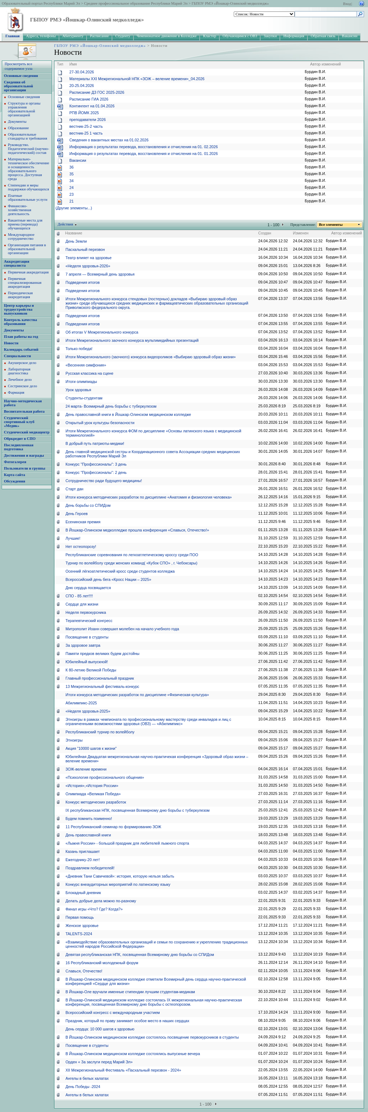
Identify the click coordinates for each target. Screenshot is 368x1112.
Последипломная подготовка (18, 447)
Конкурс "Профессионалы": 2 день (96, 472)
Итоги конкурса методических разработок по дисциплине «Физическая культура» (137, 695)
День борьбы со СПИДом (88, 505)
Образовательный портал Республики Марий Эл (41, 3)
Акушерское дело (22, 363)
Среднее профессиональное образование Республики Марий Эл (136, 3)
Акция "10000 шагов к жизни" (91, 748)
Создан (264, 233)
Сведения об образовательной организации (18, 86)
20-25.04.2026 (81, 85)
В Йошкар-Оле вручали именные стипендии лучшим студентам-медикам (130, 992)
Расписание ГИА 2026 (88, 99)
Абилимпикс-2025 (81, 703)
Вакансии (349, 36)
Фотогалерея (15, 462)
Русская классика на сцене (89, 373)
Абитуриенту (72, 36)
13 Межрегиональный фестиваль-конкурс (102, 686)
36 (71, 167)
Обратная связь (323, 36)
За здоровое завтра (83, 645)
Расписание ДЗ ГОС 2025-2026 (96, 92)
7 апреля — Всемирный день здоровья (100, 274)
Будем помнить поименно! (89, 818)
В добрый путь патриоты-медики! (95, 443)
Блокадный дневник (83, 892)
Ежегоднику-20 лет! (83, 860)
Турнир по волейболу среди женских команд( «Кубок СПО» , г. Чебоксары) (131, 563)
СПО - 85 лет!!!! (79, 596)
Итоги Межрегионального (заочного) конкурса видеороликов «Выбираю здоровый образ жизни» (151, 357)
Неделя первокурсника (86, 612)
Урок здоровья (78, 390)
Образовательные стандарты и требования (27, 136)
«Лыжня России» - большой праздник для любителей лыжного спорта (127, 843)
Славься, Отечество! (84, 971)
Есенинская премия (83, 522)
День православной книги (88, 835)
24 (71, 187)
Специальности (17, 356)
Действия (65, 224)
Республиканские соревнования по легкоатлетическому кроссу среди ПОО (132, 555)
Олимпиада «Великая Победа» (93, 794)
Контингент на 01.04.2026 (92, 106)
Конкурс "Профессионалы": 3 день (96, 464)
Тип (60, 64)
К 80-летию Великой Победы (91, 670)
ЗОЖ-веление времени (86, 769)
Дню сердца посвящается (88, 588)
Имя (73, 64)
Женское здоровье (82, 925)
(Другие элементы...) (73, 208)
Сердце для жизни (82, 604)
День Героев (77, 513)
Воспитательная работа (24, 411)
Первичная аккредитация (28, 272)
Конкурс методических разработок (96, 802)
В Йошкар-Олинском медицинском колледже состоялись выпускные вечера (133, 1054)
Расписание (99, 36)
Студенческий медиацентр (26, 432)
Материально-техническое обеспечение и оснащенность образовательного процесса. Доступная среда (28, 169)
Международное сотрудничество (21, 237)
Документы (17, 121)
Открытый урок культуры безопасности (100, 423)
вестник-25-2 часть (86, 126)
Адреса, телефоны (41, 36)
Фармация (16, 392)
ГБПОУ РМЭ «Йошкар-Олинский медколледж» (230, 3)
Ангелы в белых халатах (87, 1078)
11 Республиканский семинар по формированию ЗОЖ (113, 827)
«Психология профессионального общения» (105, 777)
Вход (347, 4)
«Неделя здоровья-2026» (88, 266)
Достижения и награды (24, 455)
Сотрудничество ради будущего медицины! (104, 481)
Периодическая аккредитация (20, 295)
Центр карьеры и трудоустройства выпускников (19, 309)
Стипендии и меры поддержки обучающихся (28, 187)
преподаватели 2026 (87, 119)
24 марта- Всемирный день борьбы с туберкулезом (111, 406)
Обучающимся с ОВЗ (240, 36)
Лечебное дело (20, 380)
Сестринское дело (22, 386)
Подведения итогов (83, 282)
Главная (12, 36)
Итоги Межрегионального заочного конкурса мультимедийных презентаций (132, 340)
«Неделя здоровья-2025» (88, 711)
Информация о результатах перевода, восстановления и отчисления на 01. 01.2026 (143, 153)
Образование (18, 128)
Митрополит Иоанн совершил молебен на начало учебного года (122, 629)
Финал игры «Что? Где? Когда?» (94, 909)
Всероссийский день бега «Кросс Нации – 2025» (108, 579)
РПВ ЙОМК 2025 (84, 113)
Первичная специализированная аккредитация (25, 282)
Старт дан (74, 489)
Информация (293, 36)
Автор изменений (325, 64)
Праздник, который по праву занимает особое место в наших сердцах (127, 1021)
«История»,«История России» (92, 785)
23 (71, 194)
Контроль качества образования (20, 322)
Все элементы (331, 225)
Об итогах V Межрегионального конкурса (102, 332)
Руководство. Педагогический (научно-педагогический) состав (28, 149)
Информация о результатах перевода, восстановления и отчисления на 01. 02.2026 (143, 147)
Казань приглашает (83, 851)
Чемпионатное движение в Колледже (167, 36)
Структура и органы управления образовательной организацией (24, 109)
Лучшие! (73, 538)
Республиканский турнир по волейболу (100, 732)
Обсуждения (14, 481)
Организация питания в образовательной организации (27, 249)
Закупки (270, 36)
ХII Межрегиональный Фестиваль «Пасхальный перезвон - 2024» (123, 1070)
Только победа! (79, 348)
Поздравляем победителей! (90, 868)
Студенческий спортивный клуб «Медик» (19, 422)
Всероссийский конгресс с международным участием (113, 1012)
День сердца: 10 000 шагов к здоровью (100, 1029)
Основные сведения (21, 76)
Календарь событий (21, 349)
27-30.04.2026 (81, 72)
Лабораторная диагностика (19, 371)
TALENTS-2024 (79, 934)
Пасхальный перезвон (85, 249)
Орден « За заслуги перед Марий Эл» (99, 1062)
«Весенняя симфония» (86, 365)
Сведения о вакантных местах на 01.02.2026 (109, 140)
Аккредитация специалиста (16, 263)
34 (71, 181)
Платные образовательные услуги (27, 197)
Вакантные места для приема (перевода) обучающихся (25, 224)
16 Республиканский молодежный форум (102, 963)
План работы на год (21, 337)
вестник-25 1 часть (86, 133)
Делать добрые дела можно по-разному (101, 901)
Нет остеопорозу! (81, 546)
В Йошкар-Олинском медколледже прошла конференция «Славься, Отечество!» (137, 530)
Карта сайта (14, 475)
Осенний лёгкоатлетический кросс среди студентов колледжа (120, 571)
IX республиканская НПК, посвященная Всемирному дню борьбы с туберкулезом (137, 810)
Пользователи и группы (24, 468)
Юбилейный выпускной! (87, 662)
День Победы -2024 (83, 1086)
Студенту (122, 36)
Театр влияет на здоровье (89, 258)
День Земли (76, 241)
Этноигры (74, 740)
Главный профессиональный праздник (100, 678)
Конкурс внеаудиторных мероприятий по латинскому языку (118, 884)
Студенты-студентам (84, 398)
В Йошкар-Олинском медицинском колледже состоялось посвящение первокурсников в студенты (152, 1037)
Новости (11, 343)
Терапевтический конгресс (89, 620)
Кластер (209, 36)
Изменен (301, 233)
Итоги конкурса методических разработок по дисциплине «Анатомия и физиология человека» (149, 497)
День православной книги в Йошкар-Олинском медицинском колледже (128, 414)
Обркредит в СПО (19, 439)
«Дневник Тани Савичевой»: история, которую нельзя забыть (120, 876)
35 (71, 174)
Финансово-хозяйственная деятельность (19, 210)
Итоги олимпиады (81, 381)
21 (71, 201)
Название (73, 233)
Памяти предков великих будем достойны (103, 653)
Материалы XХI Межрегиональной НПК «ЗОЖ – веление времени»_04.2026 (136, 79)
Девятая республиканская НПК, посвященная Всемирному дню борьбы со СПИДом (140, 954)
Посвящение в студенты (87, 637)
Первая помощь (80, 917)
